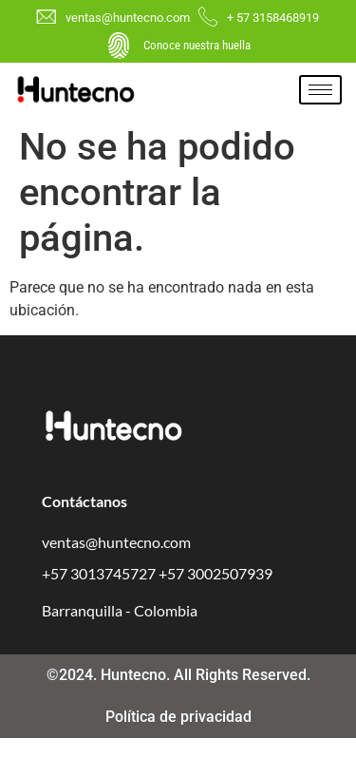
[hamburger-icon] (320, 89)
